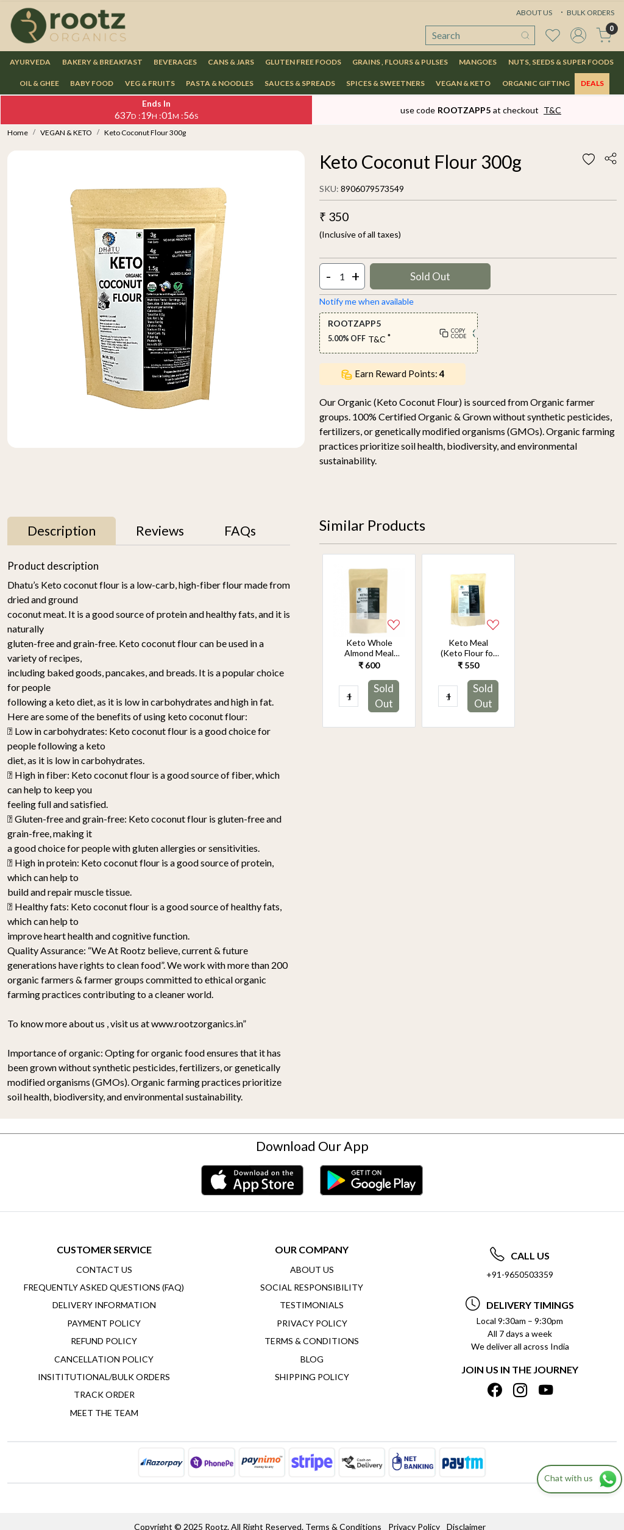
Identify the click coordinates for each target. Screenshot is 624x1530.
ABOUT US (534, 12)
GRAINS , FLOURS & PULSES (400, 61)
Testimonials (312, 1305)
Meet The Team (104, 1413)
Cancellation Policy (104, 1359)
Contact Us (104, 1269)
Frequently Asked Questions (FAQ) (104, 1287)
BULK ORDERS (586, 12)
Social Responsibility (311, 1287)
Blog (312, 1359)
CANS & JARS (231, 61)
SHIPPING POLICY (312, 1377)
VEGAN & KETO (463, 83)
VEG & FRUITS (150, 83)
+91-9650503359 (519, 1274)
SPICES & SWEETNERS (385, 83)
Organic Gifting (536, 83)
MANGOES (478, 61)
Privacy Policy (312, 1323)
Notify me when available (366, 301)
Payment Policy (104, 1323)
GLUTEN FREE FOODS (303, 61)
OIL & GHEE (39, 83)
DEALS (592, 83)
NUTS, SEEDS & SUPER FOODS (561, 61)
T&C (552, 110)
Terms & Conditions (311, 1341)
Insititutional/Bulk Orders (104, 1377)
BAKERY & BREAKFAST (102, 61)
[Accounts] (578, 35)
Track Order (104, 1394)
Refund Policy (104, 1341)
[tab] (61, 531)
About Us (312, 1269)
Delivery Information (104, 1305)
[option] (369, 640)
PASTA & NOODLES (220, 83)
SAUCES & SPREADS (299, 83)
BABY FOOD (91, 83)
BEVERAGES (175, 61)
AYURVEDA (30, 61)
